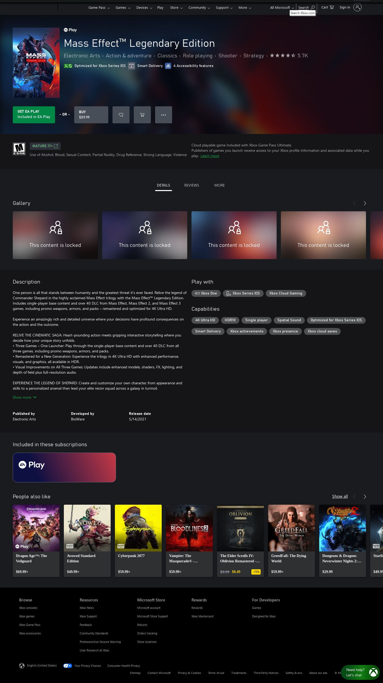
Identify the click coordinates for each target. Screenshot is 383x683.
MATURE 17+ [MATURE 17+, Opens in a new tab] (45, 146)
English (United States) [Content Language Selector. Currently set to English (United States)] (42, 665)
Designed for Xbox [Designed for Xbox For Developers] (264, 616)
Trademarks (239, 672)
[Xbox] (72, 7)
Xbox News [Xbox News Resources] (87, 607)
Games (121, 7)
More (243, 7)
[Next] (365, 203)
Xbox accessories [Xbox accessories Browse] (30, 633)
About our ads (318, 672)
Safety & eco (294, 672)
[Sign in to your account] (350, 7)
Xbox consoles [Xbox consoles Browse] (28, 607)
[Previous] (354, 203)
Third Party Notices (266, 672)
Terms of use (216, 672)
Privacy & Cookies (189, 672)
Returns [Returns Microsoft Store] (142, 624)
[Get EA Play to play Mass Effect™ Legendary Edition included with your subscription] (34, 114)
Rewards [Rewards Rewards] (197, 607)
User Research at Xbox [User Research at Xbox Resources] (94, 650)
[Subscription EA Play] (64, 467)
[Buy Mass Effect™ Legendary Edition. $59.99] (91, 114)
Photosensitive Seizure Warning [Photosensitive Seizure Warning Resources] (100, 641)
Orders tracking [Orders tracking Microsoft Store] (147, 633)
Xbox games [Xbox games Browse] (27, 616)
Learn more (210, 155)
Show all (340, 496)
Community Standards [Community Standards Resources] (94, 633)
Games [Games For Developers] (256, 607)
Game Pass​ (97, 7)
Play (160, 7)
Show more (24, 397)
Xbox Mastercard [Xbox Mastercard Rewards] (202, 616)
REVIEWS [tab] (191, 185)
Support (222, 7)
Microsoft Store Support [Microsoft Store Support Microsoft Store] (152, 616)
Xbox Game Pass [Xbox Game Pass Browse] (29, 624)
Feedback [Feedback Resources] (86, 624)
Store (174, 7)
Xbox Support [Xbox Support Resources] (88, 616)
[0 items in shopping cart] (328, 7)
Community (197, 7)
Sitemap (135, 672)
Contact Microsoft (159, 672)
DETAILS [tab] (163, 185)
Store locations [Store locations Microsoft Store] (147, 641)
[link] (36, 541)
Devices (142, 7)
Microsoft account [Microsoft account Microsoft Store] (148, 607)
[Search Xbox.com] (306, 7)
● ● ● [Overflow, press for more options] (163, 114)
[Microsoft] (37, 7)
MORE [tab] (219, 185)
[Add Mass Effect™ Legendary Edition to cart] (142, 114)
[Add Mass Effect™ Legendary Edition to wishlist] (121, 114)
